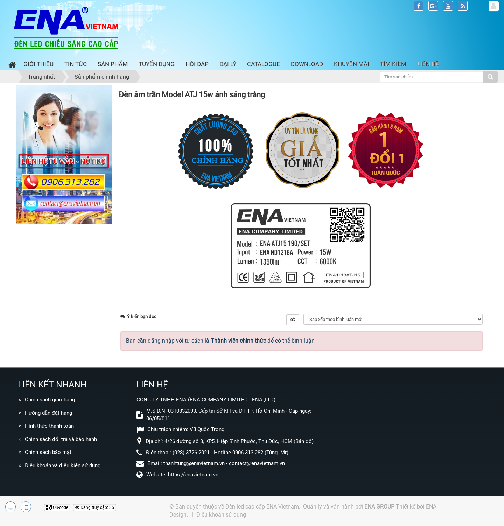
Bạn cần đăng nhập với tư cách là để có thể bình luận (220, 340)
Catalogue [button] (263, 64)
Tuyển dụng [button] (157, 64)
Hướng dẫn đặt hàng (48, 413)
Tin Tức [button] (75, 64)
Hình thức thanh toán (49, 426)
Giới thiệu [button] (38, 64)
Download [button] (307, 64)
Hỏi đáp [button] (197, 64)
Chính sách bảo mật (48, 452)
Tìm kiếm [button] (393, 64)
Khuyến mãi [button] (351, 64)
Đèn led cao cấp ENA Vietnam (262, 506)
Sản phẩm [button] (113, 64)
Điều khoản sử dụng (221, 514)
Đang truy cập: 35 (94, 507)
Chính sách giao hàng (50, 400)
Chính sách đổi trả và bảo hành (61, 439)
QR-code (57, 507)
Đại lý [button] (227, 64)
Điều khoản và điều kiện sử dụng (62, 465)
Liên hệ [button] (428, 64)
